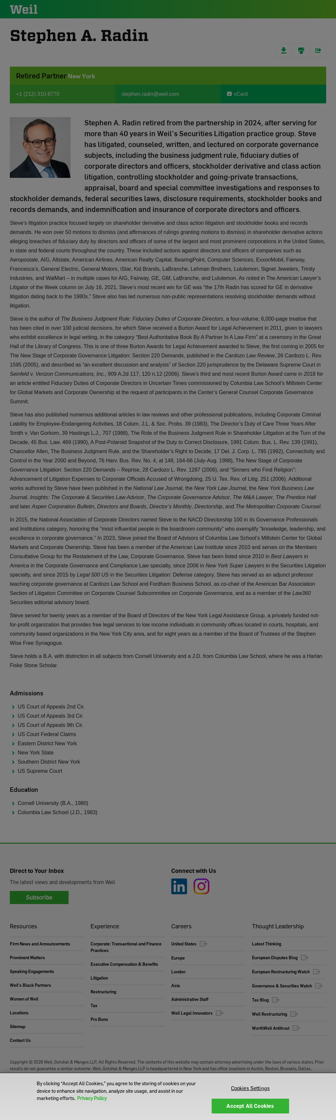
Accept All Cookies (250, 1106)
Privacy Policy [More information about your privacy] (92, 1098)
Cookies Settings (250, 1088)
